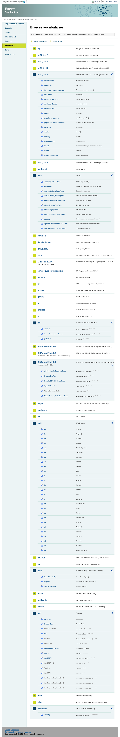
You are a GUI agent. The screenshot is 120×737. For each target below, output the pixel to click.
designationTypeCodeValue (54, 200)
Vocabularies (10, 46)
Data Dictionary (23, 19)
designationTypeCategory (53, 196)
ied (39, 323)
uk (45, 550)
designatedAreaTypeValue (54, 191)
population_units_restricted (54, 122)
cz (45, 448)
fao (39, 284)
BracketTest (48, 624)
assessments (49, 81)
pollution (47, 113)
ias (39, 316)
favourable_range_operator (54, 90)
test (39, 613)
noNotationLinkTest (51, 648)
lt (44, 499)
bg (45, 438)
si (45, 541)
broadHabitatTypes (51, 577)
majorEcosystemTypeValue (54, 214)
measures (48, 95)
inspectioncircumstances (53, 334)
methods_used (49, 109)
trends (46, 150)
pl (45, 522)
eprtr (40, 255)
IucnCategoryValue (51, 210)
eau (45, 633)
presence (47, 127)
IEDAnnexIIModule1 (47, 347)
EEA (15, 1)
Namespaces (10, 54)
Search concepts (58, 41)
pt (45, 527)
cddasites (48, 186)
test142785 (48, 658)
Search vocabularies (40, 41)
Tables (7, 32)
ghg (39, 303)
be (45, 434)
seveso (41, 607)
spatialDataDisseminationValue (55, 224)
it (44, 494)
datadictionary (44, 242)
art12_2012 (43, 55)
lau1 (39, 417)
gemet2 (41, 297)
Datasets (8, 28)
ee (45, 462)
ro (45, 532)
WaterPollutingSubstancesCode (56, 396)
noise (40, 594)
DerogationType (50, 376)
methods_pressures (51, 99)
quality (46, 132)
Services (8, 50)
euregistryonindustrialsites (50, 271)
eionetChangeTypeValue (53, 205)
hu (45, 485)
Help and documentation (14, 24)
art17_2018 (43, 163)
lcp (39, 564)
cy (45, 443)
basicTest (47, 619)
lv (45, 508)
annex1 (47, 329)
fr (44, 480)
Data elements (10, 37)
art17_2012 (43, 75)
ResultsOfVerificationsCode (54, 381)
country (47, 715)
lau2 (39, 423)
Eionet (14, 19)
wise (40, 702)
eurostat (41, 277)
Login (96, 1)
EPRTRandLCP (45, 262)
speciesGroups (50, 586)
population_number (51, 118)
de (45, 452)
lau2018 (41, 558)
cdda (40, 176)
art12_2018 (43, 62)
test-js (46, 653)
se (45, 536)
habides (41, 310)
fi (44, 476)
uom (40, 696)
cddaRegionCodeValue (52, 182)
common (42, 236)
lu (45, 504)
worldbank (42, 709)
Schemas (8, 41)
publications (43, 600)
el (45, 466)
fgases (41, 290)
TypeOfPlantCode (50, 386)
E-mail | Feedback (12, 730)
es (45, 471)
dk (45, 457)
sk (45, 546)
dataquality (43, 249)
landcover (42, 410)
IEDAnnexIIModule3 (47, 353)
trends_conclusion (51, 155)
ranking (47, 137)
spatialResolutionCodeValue (54, 228)
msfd (40, 571)
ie (45, 490)
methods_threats (50, 104)
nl (45, 518)
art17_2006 (43, 68)
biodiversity (43, 169)
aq (39, 49)
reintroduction (49, 141)
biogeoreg (48, 85)
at (45, 429)
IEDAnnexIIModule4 (47, 362)
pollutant (47, 339)
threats (47, 146)
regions (47, 219)
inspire (41, 404)
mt (45, 513)
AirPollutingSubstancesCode (55, 371)
